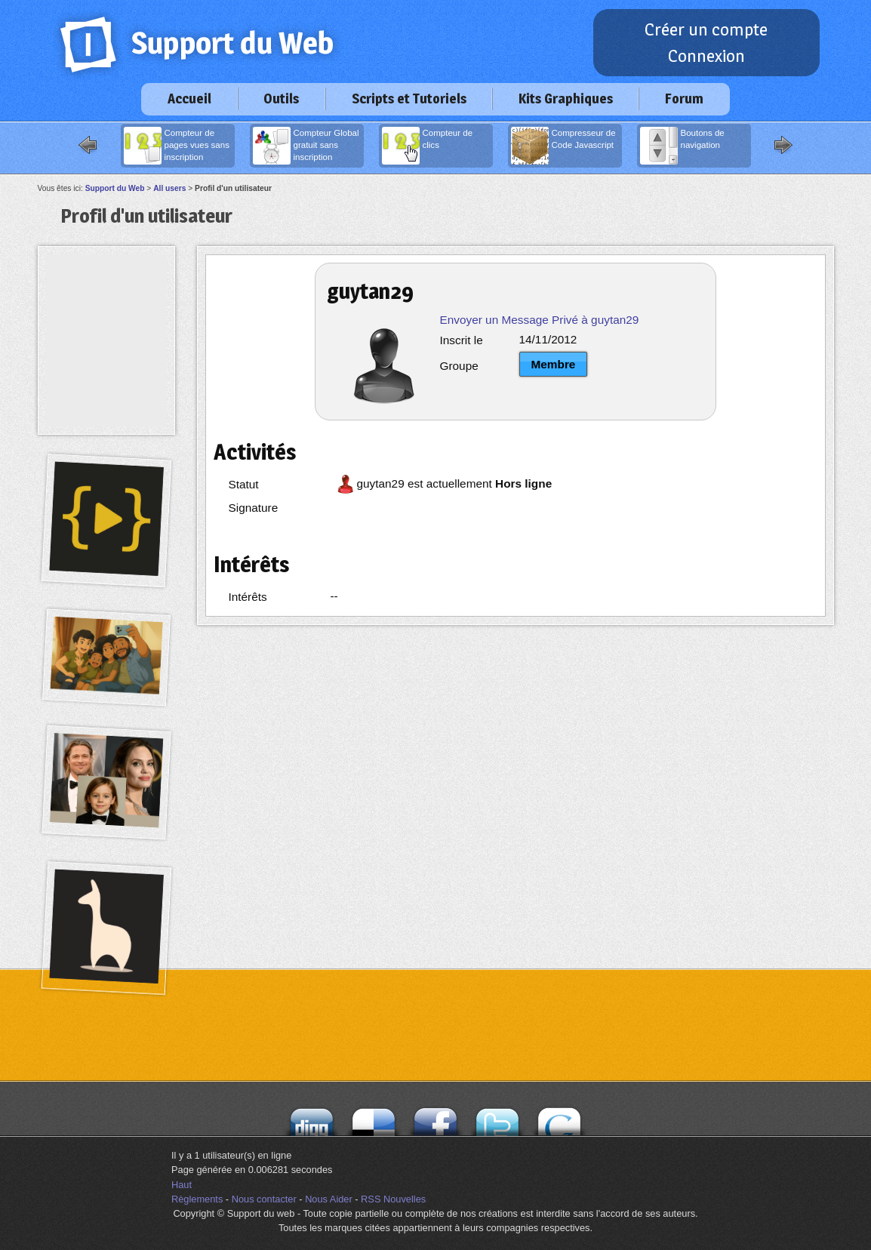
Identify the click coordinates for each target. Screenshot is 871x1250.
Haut (181, 1184)
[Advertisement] (106, 288)
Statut (244, 484)
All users (169, 188)
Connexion (706, 55)
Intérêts (248, 596)
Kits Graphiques (566, 98)
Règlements (197, 1199)
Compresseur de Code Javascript (563, 146)
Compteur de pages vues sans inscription (176, 146)
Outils (281, 98)
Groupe (459, 365)
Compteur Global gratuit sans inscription (306, 146)
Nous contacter (264, 1199)
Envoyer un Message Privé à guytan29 (539, 319)
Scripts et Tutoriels (409, 98)
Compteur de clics (427, 146)
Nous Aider (328, 1199)
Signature (254, 507)
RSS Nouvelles (393, 1199)
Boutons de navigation (682, 146)
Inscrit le (461, 340)
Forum (684, 98)
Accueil (189, 98)
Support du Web (115, 188)
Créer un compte (706, 29)
